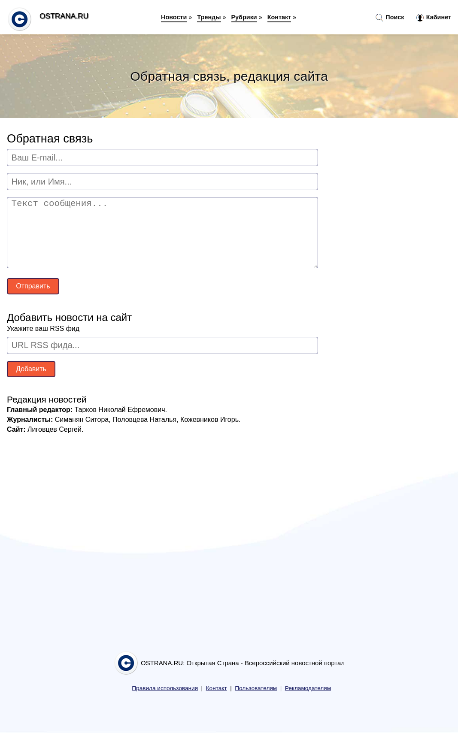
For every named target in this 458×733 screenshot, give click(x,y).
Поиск (390, 17)
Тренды (209, 17)
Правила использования (165, 688)
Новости (174, 17)
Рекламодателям (308, 688)
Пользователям (256, 688)
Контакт (279, 17)
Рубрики (244, 17)
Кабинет (433, 17)
